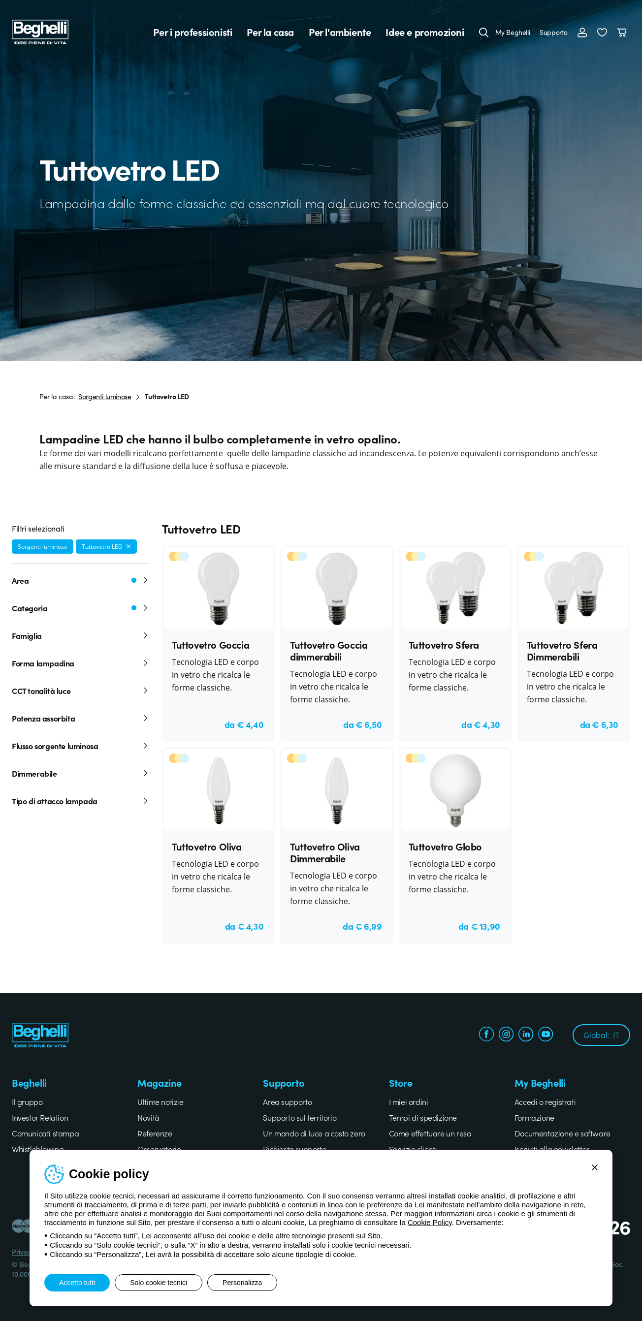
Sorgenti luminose (104, 396)
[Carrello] (623, 32)
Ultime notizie (160, 1101)
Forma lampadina (81, 663)
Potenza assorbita (81, 718)
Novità (148, 1117)
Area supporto (287, 1101)
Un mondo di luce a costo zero (314, 1133)
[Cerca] (484, 32)
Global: (601, 1034)
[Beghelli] (40, 31)
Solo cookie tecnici (158, 1283)
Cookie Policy (430, 1222)
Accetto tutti (77, 1283)
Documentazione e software (562, 1133)
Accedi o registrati (545, 1101)
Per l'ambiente (340, 32)
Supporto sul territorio (299, 1117)
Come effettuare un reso (430, 1133)
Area (81, 580)
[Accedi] (582, 32)
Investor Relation (40, 1117)
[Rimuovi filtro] (128, 546)
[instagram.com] (506, 1035)
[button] (602, 32)
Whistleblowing (38, 1148)
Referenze (154, 1133)
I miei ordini (408, 1101)
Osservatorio (159, 1148)
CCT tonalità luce (81, 690)
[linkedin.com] (525, 1035)
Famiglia (81, 635)
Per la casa (270, 32)
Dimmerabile (81, 773)
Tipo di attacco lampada (81, 800)
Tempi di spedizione (423, 1117)
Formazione (534, 1117)
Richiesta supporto (294, 1148)
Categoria (81, 607)
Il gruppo (27, 1101)
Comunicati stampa (45, 1133)
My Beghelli (512, 32)
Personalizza (242, 1283)
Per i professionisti (192, 32)
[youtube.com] (545, 1035)
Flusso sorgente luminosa (81, 745)
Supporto (554, 32)
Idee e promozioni (424, 32)
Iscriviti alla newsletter (551, 1148)
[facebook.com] (486, 1035)
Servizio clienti (413, 1148)
